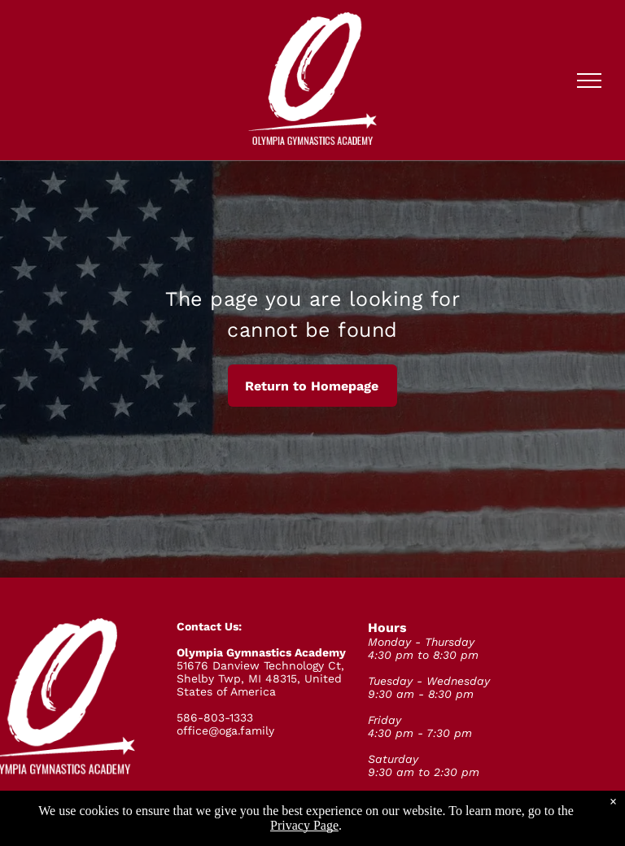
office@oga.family (225, 730)
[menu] (589, 80)
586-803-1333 (215, 717)
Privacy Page (304, 825)
